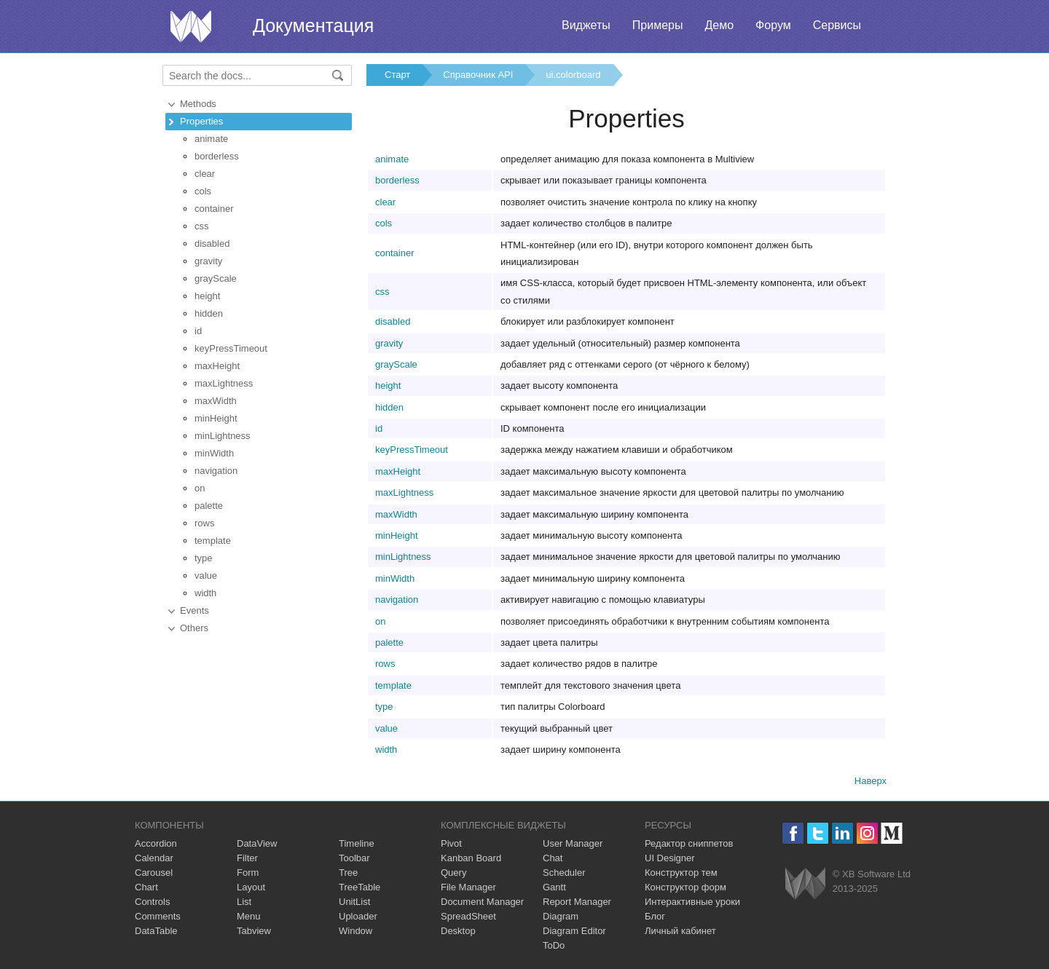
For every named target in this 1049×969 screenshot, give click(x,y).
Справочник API (478, 74)
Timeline (356, 843)
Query (453, 872)
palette (209, 505)
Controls (152, 901)
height (207, 295)
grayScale (216, 278)
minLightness (223, 435)
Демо (719, 25)
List (244, 901)
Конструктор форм (685, 887)
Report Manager (577, 901)
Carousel (154, 872)
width (205, 593)
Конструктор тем (681, 872)
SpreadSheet (468, 916)
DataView (257, 843)
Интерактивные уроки (692, 901)
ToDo (554, 945)
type (204, 558)
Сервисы (837, 25)
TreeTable (359, 887)
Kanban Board (471, 858)
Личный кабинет (680, 930)
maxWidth (216, 400)
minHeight (216, 418)
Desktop (458, 930)
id (198, 330)
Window (355, 930)
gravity (208, 261)
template (213, 540)
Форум (773, 25)
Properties (201, 121)
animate (211, 138)
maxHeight (217, 365)
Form (248, 872)
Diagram (560, 916)
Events (194, 610)
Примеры (657, 25)
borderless (217, 156)
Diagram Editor (574, 930)
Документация (313, 25)
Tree (348, 872)
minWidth (214, 453)
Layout (251, 887)
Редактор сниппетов (689, 843)
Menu (249, 916)
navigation (216, 470)
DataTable (156, 930)
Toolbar (354, 858)
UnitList (354, 901)
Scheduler (564, 872)
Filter (247, 858)
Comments (158, 916)
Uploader (358, 916)
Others (194, 627)
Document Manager (482, 901)
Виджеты (586, 25)
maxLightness (224, 383)
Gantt (554, 887)
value (206, 575)
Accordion (156, 843)
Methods (198, 103)
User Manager (572, 843)
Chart (146, 887)
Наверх (870, 780)
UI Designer (670, 858)
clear (205, 173)
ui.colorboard (573, 74)
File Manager (468, 887)
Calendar (154, 858)
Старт (397, 74)
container (214, 208)
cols (203, 191)
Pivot (451, 843)
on (200, 488)
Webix (805, 883)
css (202, 226)
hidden (209, 313)
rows (204, 523)
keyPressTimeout (231, 348)
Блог (655, 916)
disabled (212, 243)
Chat (552, 858)
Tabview (254, 930)
